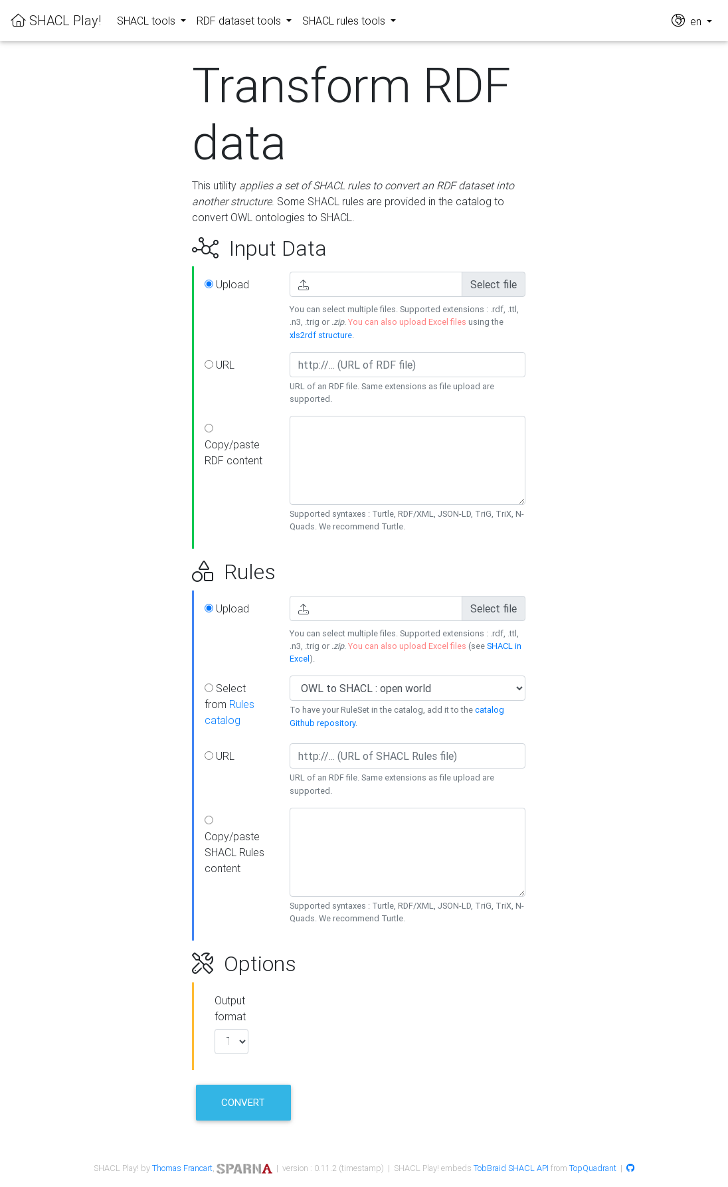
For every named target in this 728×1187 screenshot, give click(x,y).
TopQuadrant (592, 1168)
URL (219, 364)
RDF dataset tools (240, 20)
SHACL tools (147, 20)
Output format (230, 1008)
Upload (227, 284)
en (688, 20)
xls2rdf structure (321, 335)
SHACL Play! (56, 20)
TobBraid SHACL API (511, 1168)
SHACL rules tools (345, 20)
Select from (229, 704)
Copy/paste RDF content (233, 445)
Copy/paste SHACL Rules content (234, 845)
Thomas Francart (182, 1168)
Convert (243, 1102)
